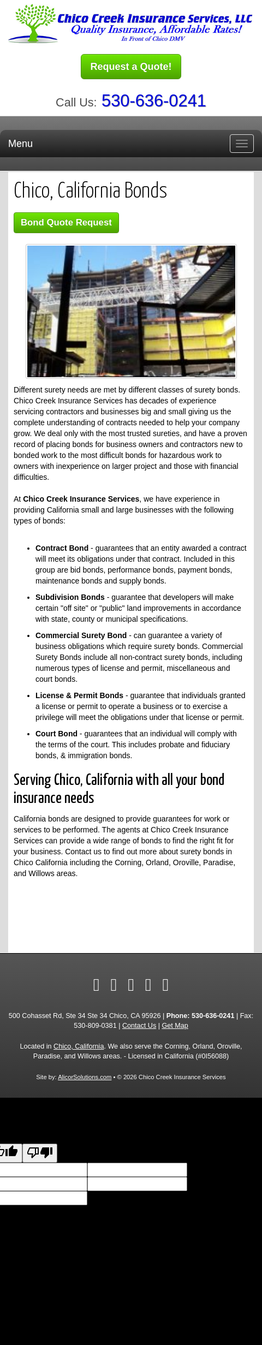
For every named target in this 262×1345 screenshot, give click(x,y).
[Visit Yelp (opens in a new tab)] (131, 985)
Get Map (175, 1025)
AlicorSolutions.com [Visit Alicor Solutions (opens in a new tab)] (84, 1077)
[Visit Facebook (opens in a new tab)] (96, 985)
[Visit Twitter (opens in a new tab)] (113, 985)
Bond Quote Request (66, 222)
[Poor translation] (39, 1153)
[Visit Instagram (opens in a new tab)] (166, 985)
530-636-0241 (154, 100)
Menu (20, 143)
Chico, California (78, 1046)
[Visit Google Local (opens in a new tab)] (148, 985)
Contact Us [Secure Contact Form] (139, 1025)
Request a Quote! (130, 66)
